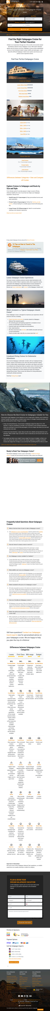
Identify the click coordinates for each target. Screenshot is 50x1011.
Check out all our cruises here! (14, 213)
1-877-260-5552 (16, 949)
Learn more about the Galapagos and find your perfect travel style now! (18, 444)
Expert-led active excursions (16, 319)
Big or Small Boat (23, 981)
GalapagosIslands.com (18, 999)
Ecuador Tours (35, 979)
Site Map (28, 1005)
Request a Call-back (13, 962)
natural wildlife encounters (25, 537)
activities (23, 329)
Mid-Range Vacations (11, 984)
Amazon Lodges (35, 983)
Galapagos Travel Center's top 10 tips (29, 249)
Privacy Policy (15, 1001)
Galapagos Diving (10, 986)
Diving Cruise (14, 376)
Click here (24, 564)
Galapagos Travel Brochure (38, 990)
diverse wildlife (22, 574)
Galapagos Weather (23, 977)
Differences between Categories (18, 178)
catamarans (15, 552)
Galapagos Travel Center (25, 1002)
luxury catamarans (17, 287)
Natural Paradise (31, 240)
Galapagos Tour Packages (12, 977)
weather (41, 531)
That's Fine (40, 1009)
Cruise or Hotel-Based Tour (24, 986)
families (34, 202)
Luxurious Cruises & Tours (12, 979)
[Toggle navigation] (35, 2)
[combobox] (27, 904)
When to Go (21, 983)
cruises (26, 287)
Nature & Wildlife (22, 988)
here (36, 333)
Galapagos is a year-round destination (19, 531)
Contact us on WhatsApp (16, 956)
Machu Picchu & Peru (36, 981)
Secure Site (22, 1005)
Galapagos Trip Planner (11, 976)
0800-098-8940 (15, 951)
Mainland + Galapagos (37, 978)
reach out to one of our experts (19, 594)
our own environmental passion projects (21, 608)
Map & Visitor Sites (23, 979)
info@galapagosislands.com (33, 999)
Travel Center (14, 2)
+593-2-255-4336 (16, 954)
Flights (20, 976)
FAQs (20, 984)
